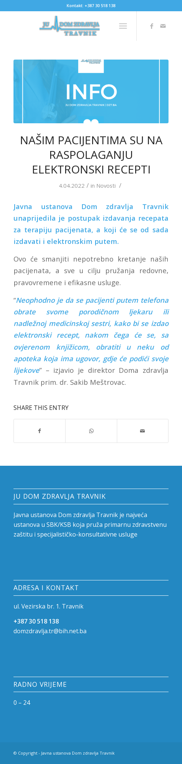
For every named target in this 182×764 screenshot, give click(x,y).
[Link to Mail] (163, 25)
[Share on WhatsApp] (91, 431)
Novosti (106, 185)
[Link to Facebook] (151, 25)
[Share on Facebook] (39, 431)
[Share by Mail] (142, 431)
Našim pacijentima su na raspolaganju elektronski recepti (91, 154)
